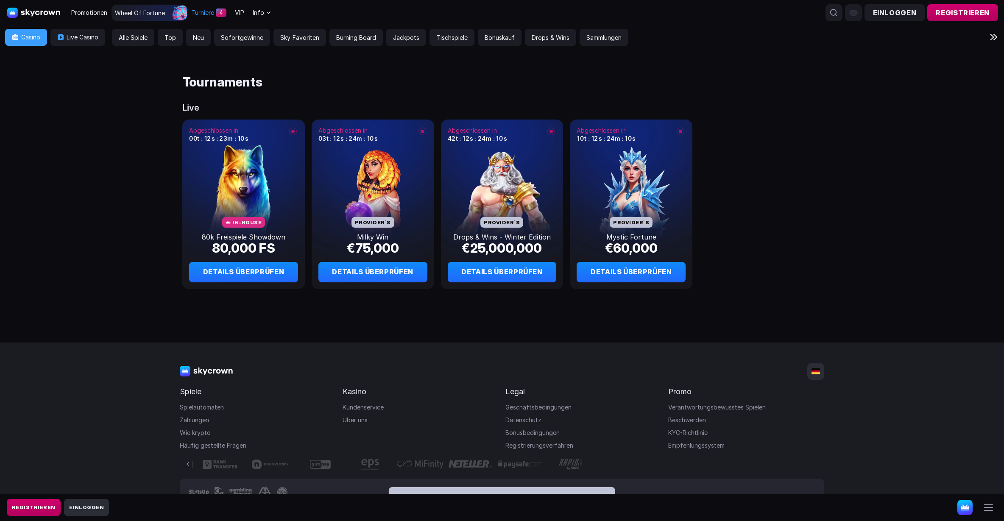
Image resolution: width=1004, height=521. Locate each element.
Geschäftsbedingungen (538, 407)
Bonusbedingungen (532, 432)
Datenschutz (523, 419)
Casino (26, 37)
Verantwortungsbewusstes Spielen (717, 407)
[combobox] (262, 13)
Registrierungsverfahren (539, 445)
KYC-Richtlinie (688, 432)
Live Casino (77, 37)
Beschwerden (687, 419)
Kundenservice (363, 407)
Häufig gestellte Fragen (213, 445)
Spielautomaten (202, 407)
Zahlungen (194, 419)
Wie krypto (195, 432)
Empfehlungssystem (696, 445)
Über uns (355, 419)
